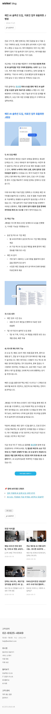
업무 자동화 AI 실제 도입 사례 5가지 (21, 493)
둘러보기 (5, 669)
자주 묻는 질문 (7, 694)
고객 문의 (6, 629)
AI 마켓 (4, 683)
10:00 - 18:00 (14, 638)
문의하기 (5, 698)
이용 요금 (5, 662)
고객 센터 (6, 690)
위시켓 (4, 648)
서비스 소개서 (6, 655)
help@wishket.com (9, 641)
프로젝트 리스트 (7, 673)
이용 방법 (5, 659)
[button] (46, 3)
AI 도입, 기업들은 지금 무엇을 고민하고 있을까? (25, 497)
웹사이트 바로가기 (8, 652)
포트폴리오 (5, 680)
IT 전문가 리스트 (7, 677)
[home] (9, 3)
